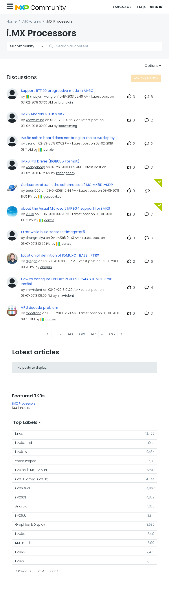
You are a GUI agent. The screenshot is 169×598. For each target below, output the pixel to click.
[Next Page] (121, 334)
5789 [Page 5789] (112, 334)
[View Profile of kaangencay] (35, 167)
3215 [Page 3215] (70, 334)
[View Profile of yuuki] (30, 214)
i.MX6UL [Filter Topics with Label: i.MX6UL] (20, 515)
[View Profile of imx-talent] (34, 289)
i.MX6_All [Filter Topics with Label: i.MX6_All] (21, 452)
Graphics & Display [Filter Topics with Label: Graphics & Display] (30, 524)
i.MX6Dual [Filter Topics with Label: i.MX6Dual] (22, 488)
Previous (24, 571)
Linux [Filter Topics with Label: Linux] (18, 433)
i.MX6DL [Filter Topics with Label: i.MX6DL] (20, 497)
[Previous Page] (47, 334)
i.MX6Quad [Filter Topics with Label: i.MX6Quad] (23, 443)
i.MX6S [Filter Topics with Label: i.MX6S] (20, 534)
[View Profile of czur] (29, 143)
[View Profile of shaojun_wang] (41, 96)
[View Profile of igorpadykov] (52, 196)
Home (12, 21)
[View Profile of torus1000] (33, 190)
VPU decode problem (39, 307)
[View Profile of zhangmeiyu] (35, 238)
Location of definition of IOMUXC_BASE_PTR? (60, 255)
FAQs (141, 7)
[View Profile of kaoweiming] (35, 120)
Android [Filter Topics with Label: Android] (21, 506)
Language (122, 7)
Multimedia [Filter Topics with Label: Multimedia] (24, 543)
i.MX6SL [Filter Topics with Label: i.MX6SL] (20, 552)
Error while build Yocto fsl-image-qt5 (53, 232)
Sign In (156, 7)
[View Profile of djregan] (31, 261)
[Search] (104, 46)
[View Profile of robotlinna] (33, 313)
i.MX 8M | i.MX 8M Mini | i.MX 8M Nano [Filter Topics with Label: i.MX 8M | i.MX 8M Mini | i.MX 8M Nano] (34, 470)
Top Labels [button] (25, 422)
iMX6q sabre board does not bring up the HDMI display (68, 138)
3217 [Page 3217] (93, 334)
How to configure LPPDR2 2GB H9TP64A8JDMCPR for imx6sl (66, 282)
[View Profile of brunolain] (66, 102)
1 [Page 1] (54, 334)
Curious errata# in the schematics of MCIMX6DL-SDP (67, 184)
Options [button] (151, 65)
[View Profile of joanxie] (48, 149)
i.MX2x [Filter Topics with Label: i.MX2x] (19, 561)
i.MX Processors (23, 403)
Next (53, 571)
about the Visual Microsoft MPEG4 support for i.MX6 (65, 208)
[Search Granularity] (26, 46)
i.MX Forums (31, 21)
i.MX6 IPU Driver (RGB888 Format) (50, 161)
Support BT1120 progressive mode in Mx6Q (57, 90)
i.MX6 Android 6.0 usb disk (42, 114)
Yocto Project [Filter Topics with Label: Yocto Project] (25, 461)
